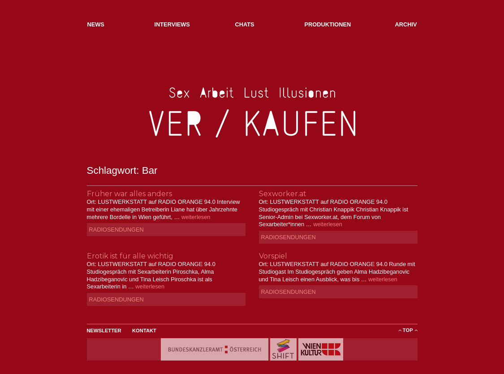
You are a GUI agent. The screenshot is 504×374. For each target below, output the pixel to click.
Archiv (406, 24)
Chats (244, 24)
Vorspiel (273, 256)
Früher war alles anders (129, 193)
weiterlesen (196, 217)
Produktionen (328, 24)
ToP (408, 330)
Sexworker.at (282, 193)
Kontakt (144, 330)
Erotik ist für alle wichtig (130, 256)
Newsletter (104, 330)
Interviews (172, 24)
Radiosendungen (116, 229)
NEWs (95, 24)
